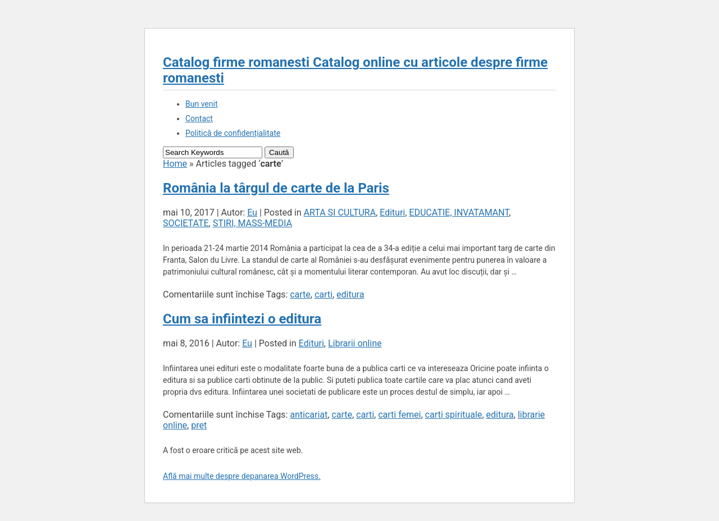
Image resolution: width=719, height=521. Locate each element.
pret (199, 425)
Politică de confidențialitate (232, 133)
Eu (252, 212)
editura (350, 294)
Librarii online (355, 343)
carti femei (399, 414)
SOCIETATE (186, 223)
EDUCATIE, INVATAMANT (459, 212)
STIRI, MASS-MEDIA (252, 223)
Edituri (392, 212)
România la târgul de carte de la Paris (276, 188)
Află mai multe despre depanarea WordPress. (242, 476)
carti (324, 294)
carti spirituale (454, 414)
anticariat (308, 414)
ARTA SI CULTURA (340, 212)
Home (175, 163)
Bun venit (201, 103)
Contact (199, 118)
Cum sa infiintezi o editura (242, 319)
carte (300, 294)
